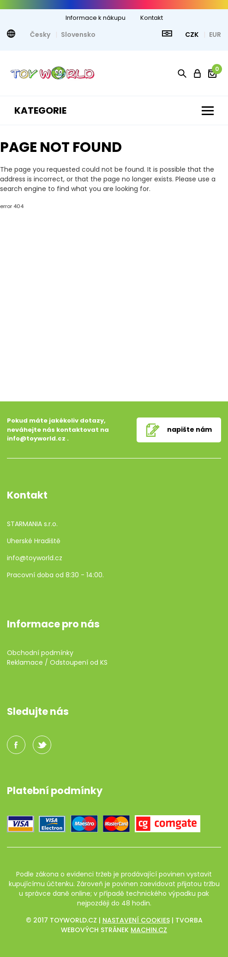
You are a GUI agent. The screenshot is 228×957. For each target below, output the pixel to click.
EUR (215, 34)
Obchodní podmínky (40, 652)
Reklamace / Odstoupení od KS (57, 662)
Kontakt (151, 17)
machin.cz (149, 929)
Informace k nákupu (96, 17)
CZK (192, 34)
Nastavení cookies (136, 920)
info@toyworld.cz (36, 438)
